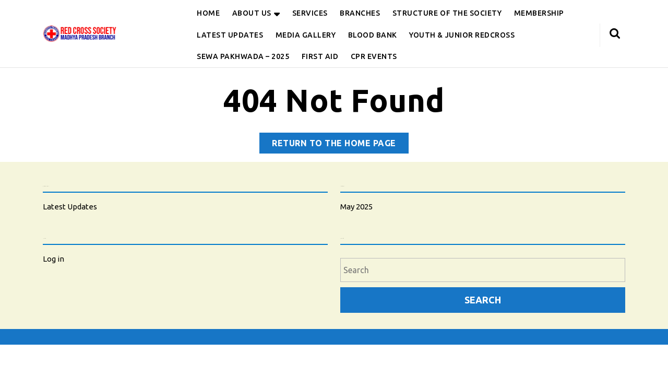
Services (310, 13)
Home (208, 13)
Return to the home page (340, 145)
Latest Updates (230, 35)
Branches (360, 13)
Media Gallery (306, 35)
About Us (251, 13)
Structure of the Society (447, 13)
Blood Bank (372, 35)
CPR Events (374, 56)
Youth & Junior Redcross (462, 35)
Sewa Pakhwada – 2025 (243, 56)
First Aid (320, 56)
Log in (53, 258)
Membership (539, 13)
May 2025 (356, 206)
